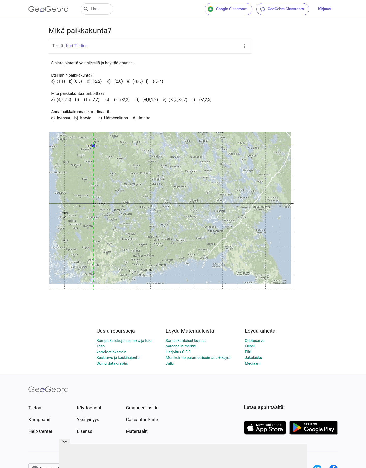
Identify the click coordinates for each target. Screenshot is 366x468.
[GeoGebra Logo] (48, 9)
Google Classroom (227, 9)
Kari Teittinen (78, 45)
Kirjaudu (325, 9)
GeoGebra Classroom (282, 9)
